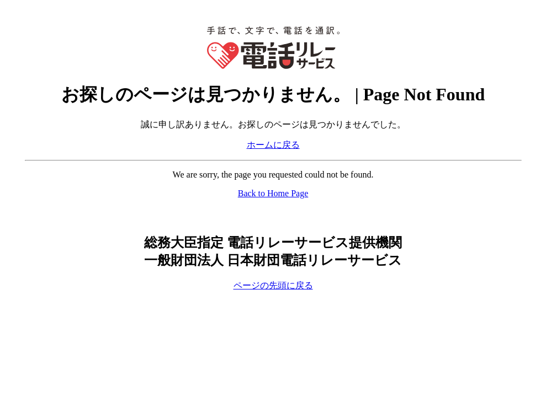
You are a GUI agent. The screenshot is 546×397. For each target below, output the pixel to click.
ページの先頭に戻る (273, 285)
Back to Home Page (273, 193)
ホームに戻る (273, 144)
